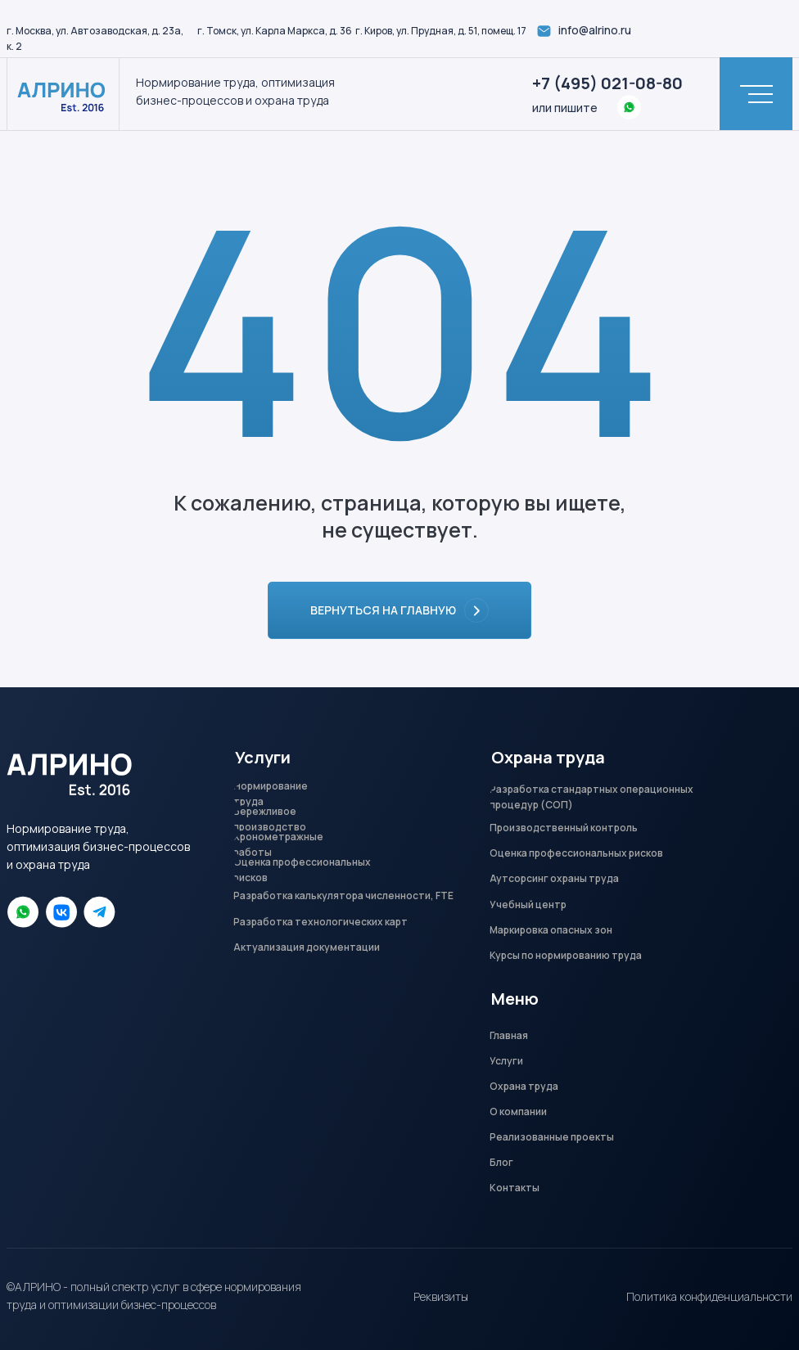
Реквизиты (440, 1296)
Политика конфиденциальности (709, 1296)
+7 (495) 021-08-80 (607, 83)
